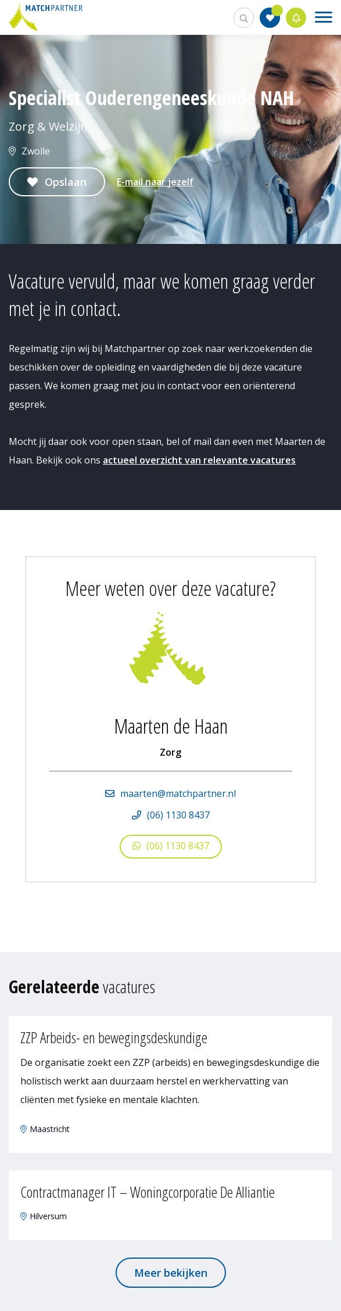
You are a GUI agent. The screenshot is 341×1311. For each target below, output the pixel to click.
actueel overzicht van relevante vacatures (199, 460)
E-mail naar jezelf (155, 181)
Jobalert (296, 18)
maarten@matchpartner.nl (178, 793)
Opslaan (66, 182)
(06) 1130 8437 (178, 815)
